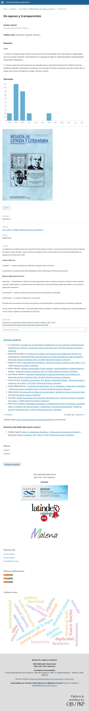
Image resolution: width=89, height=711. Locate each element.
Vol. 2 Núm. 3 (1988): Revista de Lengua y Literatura (37, 9)
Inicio (5, 9)
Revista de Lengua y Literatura (17, 2)
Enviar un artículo (12, 464)
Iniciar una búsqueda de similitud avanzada (33, 419)
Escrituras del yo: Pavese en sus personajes (37, 392)
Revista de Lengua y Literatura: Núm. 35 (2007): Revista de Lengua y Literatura (39, 360)
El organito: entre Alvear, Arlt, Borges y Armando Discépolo (44, 380)
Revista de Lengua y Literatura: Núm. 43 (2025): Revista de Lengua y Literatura (39, 377)
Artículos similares (12, 340)
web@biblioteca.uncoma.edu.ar (44, 685)
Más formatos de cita (11, 330)
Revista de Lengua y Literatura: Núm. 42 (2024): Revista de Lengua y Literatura (47, 371)
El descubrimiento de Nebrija (33, 362)
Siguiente (79, 415)
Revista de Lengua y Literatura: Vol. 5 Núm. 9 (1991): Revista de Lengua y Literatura (41, 435)
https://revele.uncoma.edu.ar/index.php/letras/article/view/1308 (25, 325)
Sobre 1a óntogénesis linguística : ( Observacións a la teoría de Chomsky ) (51, 432)
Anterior (9, 415)
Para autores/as (9, 557)
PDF (7, 208)
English (6, 450)
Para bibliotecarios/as (11, 561)
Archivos (13, 9)
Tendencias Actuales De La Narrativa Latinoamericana (37, 398)
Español (7, 453)
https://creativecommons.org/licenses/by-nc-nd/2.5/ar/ (52, 679)
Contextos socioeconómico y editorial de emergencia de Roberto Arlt (53, 374)
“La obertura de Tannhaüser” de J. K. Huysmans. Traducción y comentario (56, 386)
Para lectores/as (9, 554)
